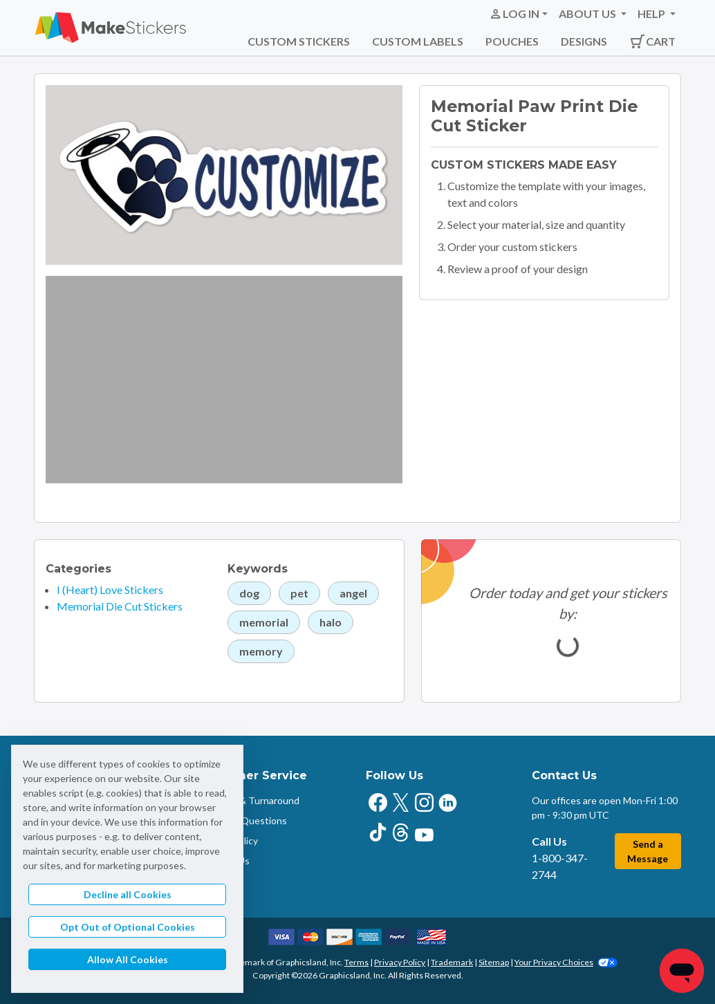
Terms (356, 962)
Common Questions (243, 820)
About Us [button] (588, 13)
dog (249, 592)
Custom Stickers (299, 41)
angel (353, 592)
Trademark (452, 962)
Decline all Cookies (127, 894)
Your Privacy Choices (566, 962)
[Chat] (682, 971)
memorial (263, 622)
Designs (584, 41)
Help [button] (652, 13)
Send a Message (647, 851)
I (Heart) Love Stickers (110, 589)
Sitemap (494, 962)
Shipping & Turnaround (249, 800)
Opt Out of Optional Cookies (127, 927)
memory (261, 651)
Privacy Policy (399, 962)
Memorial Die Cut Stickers (120, 606)
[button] (518, 14)
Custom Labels (417, 41)
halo (330, 622)
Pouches (512, 41)
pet (299, 592)
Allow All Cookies (127, 959)
